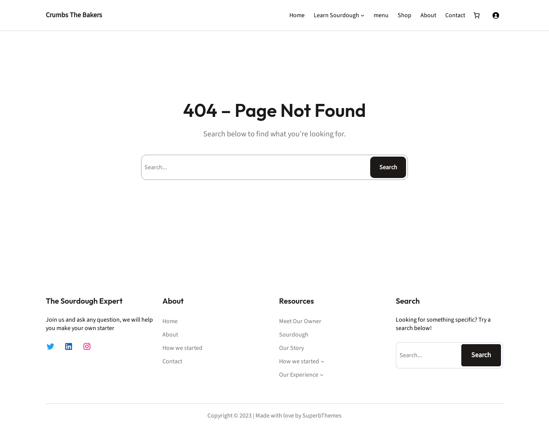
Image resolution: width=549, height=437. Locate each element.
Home (297, 15)
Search (388, 167)
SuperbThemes (322, 415)
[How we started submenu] (322, 361)
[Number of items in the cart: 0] (476, 15)
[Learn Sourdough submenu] (362, 15)
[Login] (495, 15)
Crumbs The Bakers (74, 15)
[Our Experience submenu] (322, 375)
